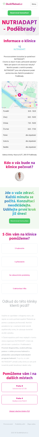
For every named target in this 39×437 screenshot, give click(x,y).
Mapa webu (31, 424)
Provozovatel (8, 424)
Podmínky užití (20, 424)
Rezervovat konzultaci (19, 13)
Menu (34, 4)
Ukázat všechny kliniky (19, 411)
